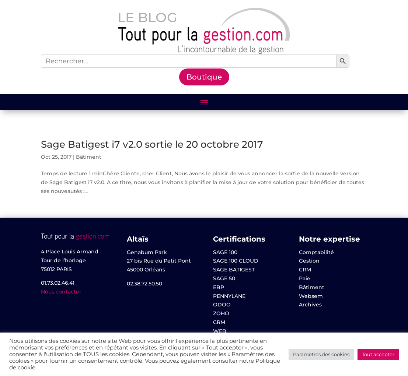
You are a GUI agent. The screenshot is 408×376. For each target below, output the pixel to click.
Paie (304, 278)
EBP (218, 287)
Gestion (309, 260)
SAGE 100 (225, 252)
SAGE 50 (224, 278)
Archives (310, 304)
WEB (219, 331)
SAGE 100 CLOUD (235, 260)
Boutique (204, 77)
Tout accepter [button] (378, 354)
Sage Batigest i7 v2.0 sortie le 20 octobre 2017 (152, 144)
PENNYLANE (229, 296)
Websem (311, 296)
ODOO (222, 304)
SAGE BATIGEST (234, 269)
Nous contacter (61, 291)
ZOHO (221, 313)
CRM (219, 322)
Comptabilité (316, 252)
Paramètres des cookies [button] (321, 354)
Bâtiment (88, 157)
